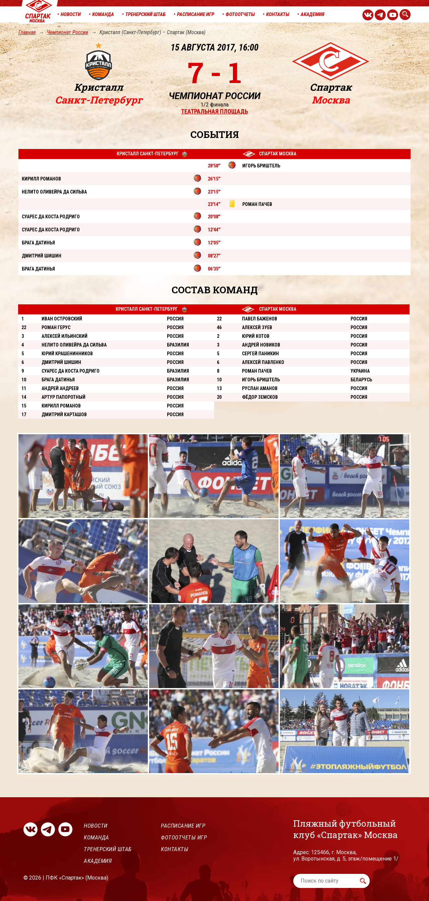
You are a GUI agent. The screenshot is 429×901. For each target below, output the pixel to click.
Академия (98, 860)
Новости (96, 825)
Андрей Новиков (261, 345)
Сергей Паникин (260, 353)
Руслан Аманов (260, 388)
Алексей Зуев (257, 327)
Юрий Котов (255, 336)
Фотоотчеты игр (184, 837)
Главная (27, 32)
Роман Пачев (257, 371)
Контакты (174, 849)
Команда (96, 837)
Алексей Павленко (263, 362)
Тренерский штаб (108, 849)
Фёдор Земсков (260, 397)
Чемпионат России (67, 32)
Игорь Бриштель (261, 379)
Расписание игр (183, 825)
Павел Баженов (259, 318)
